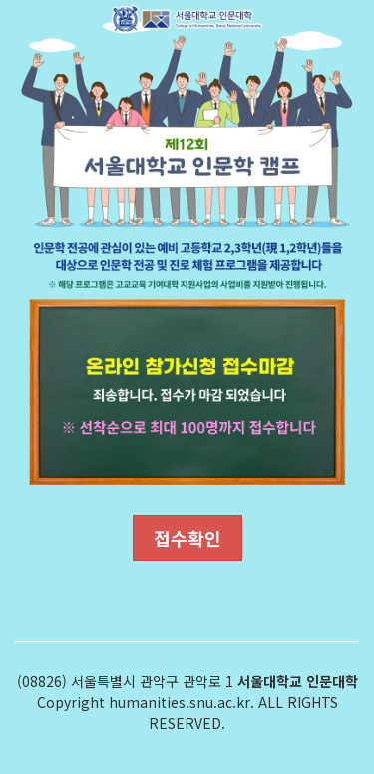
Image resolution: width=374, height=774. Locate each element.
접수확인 (187, 538)
